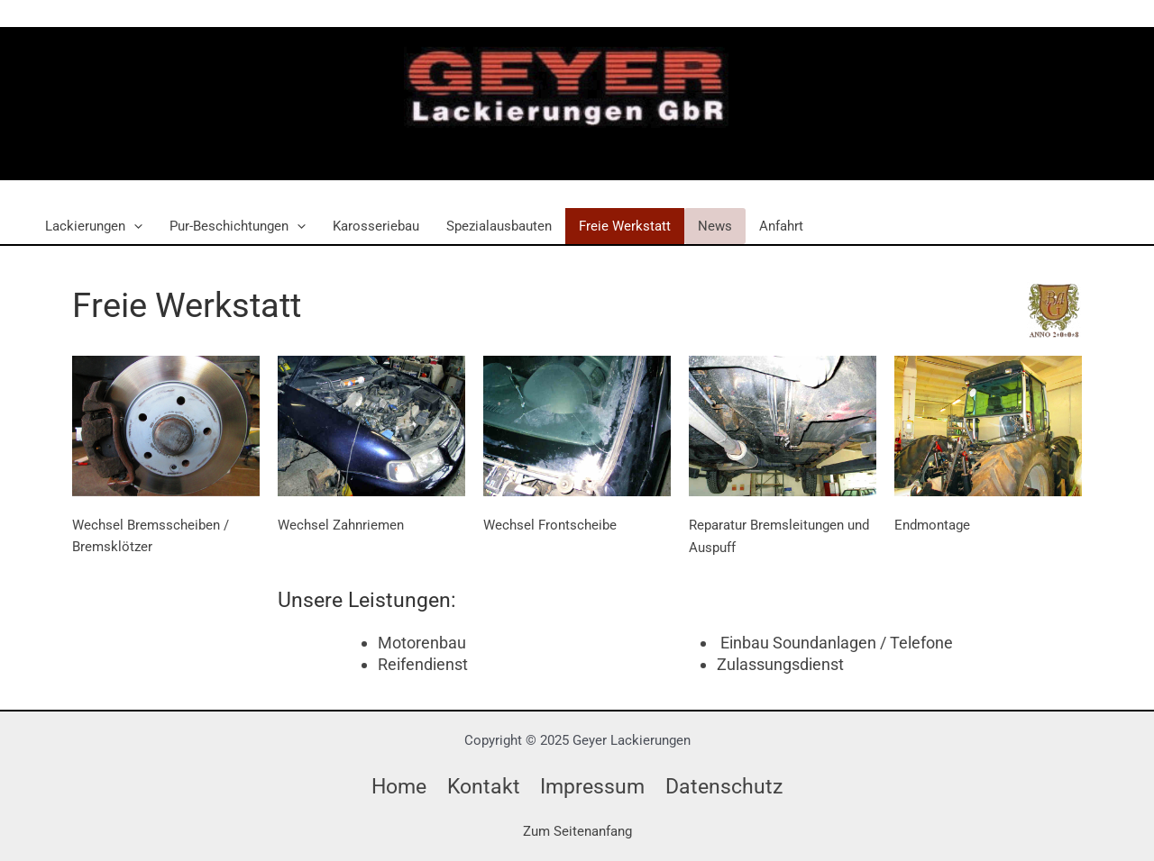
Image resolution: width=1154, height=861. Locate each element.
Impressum (592, 786)
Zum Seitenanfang (577, 831)
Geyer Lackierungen (545, 147)
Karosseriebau (376, 226)
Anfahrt (781, 226)
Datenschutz (724, 786)
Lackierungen (93, 226)
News (715, 226)
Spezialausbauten (499, 226)
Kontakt (483, 786)
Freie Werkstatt (625, 226)
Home (398, 786)
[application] (133, 226)
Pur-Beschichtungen (237, 226)
